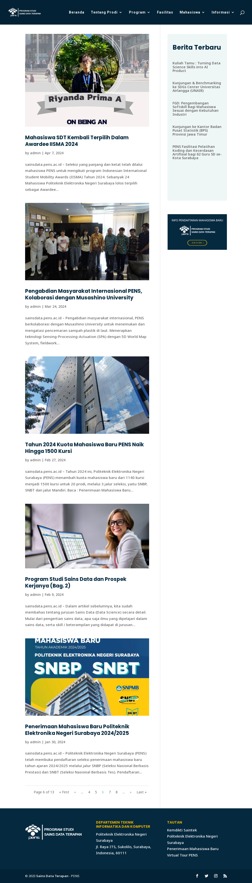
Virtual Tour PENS (182, 855)
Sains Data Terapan (52, 876)
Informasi (221, 12)
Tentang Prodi (104, 12)
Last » (142, 792)
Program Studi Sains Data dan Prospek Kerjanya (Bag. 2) (75, 582)
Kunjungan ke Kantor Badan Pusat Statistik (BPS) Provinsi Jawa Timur (197, 130)
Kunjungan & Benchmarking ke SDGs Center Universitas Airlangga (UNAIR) (197, 87)
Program (137, 12)
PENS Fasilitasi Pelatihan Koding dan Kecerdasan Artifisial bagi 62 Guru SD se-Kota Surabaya (197, 152)
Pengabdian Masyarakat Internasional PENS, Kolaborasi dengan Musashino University (83, 294)
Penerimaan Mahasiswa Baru (193, 848)
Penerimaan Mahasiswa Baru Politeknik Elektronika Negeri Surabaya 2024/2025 (77, 730)
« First (64, 792)
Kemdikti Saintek (182, 829)
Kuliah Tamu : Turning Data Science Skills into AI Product (196, 67)
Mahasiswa (190, 12)
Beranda (76, 12)
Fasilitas (165, 12)
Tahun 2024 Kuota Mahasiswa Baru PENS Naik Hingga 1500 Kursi (84, 448)
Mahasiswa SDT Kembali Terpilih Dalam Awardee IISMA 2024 (77, 141)
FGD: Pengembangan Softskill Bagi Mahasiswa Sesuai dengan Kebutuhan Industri (196, 109)
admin (35, 153)
